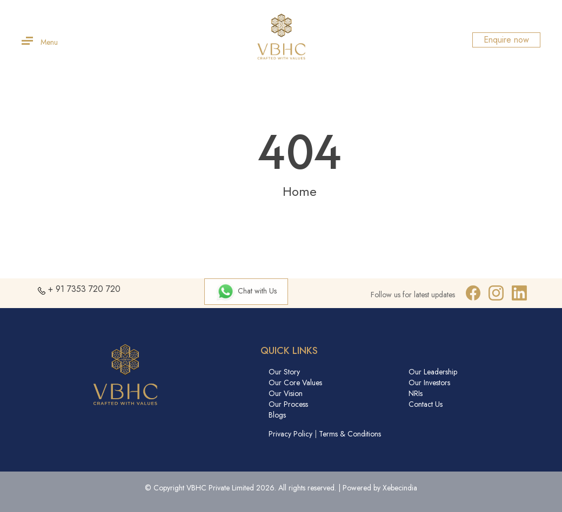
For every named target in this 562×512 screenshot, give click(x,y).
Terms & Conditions (350, 433)
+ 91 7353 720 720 (84, 289)
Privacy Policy (290, 433)
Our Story (284, 371)
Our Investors (429, 382)
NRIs (416, 393)
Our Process (288, 404)
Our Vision (286, 393)
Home (300, 191)
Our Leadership (433, 371)
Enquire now (506, 39)
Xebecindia (400, 487)
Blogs (277, 414)
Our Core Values (295, 382)
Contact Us (426, 404)
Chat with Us (246, 290)
